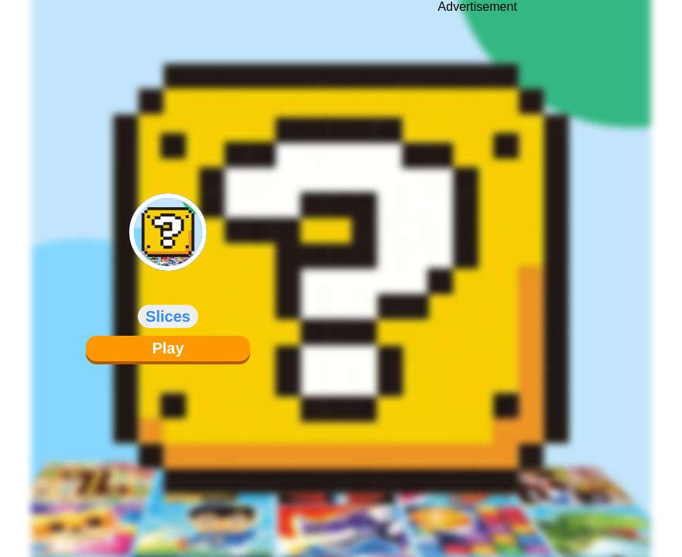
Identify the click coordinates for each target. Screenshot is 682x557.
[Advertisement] (478, 267)
